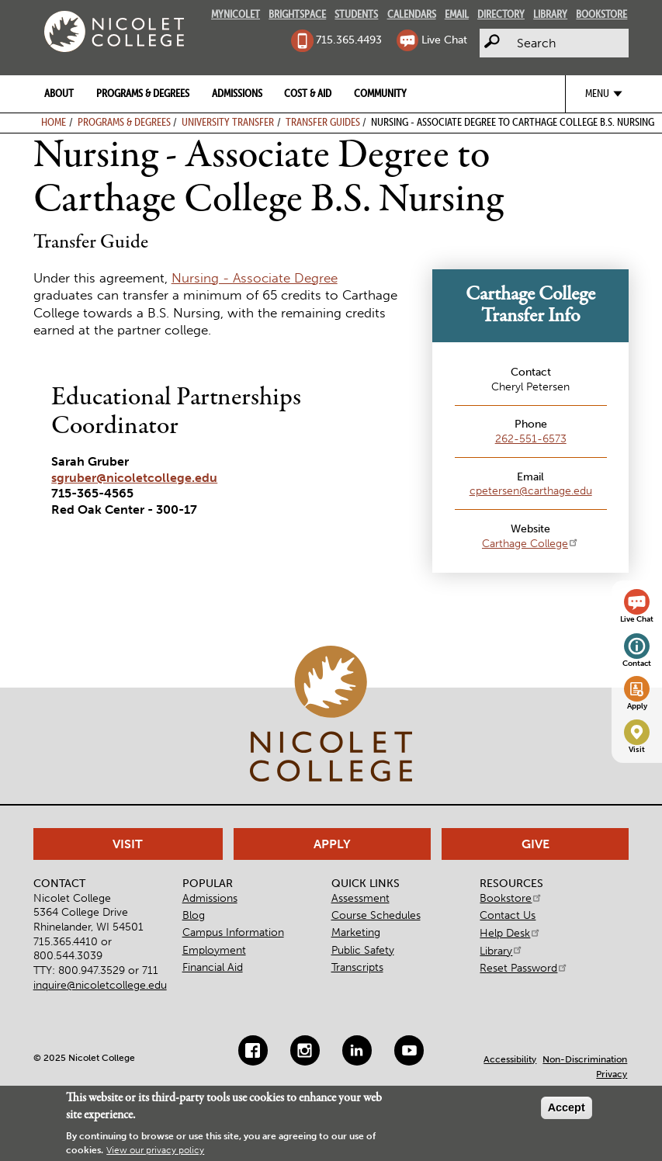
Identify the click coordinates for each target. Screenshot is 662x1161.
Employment (214, 950)
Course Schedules (376, 915)
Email (457, 14)
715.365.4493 (349, 40)
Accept (566, 1107)
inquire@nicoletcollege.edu (100, 985)
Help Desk (510, 933)
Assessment (360, 898)
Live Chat (444, 40)
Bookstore (601, 14)
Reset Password (524, 968)
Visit (637, 749)
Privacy (611, 1074)
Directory (501, 14)
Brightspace (297, 14)
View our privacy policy (155, 1150)
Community (380, 93)
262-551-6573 (531, 438)
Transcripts (357, 967)
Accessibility (510, 1059)
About (59, 93)
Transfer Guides (323, 122)
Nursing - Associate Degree (255, 278)
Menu (597, 93)
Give (535, 844)
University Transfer (228, 122)
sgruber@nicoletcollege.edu (134, 477)
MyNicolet (235, 14)
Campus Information (233, 932)
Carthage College (530, 543)
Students (356, 14)
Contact (636, 663)
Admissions (237, 93)
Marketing (355, 932)
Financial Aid (212, 967)
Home (53, 122)
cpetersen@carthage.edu (531, 490)
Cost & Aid (307, 93)
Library (550, 14)
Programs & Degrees (142, 93)
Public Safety (362, 950)
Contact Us (507, 915)
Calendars (411, 14)
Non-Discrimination (584, 1059)
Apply (637, 706)
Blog (193, 915)
